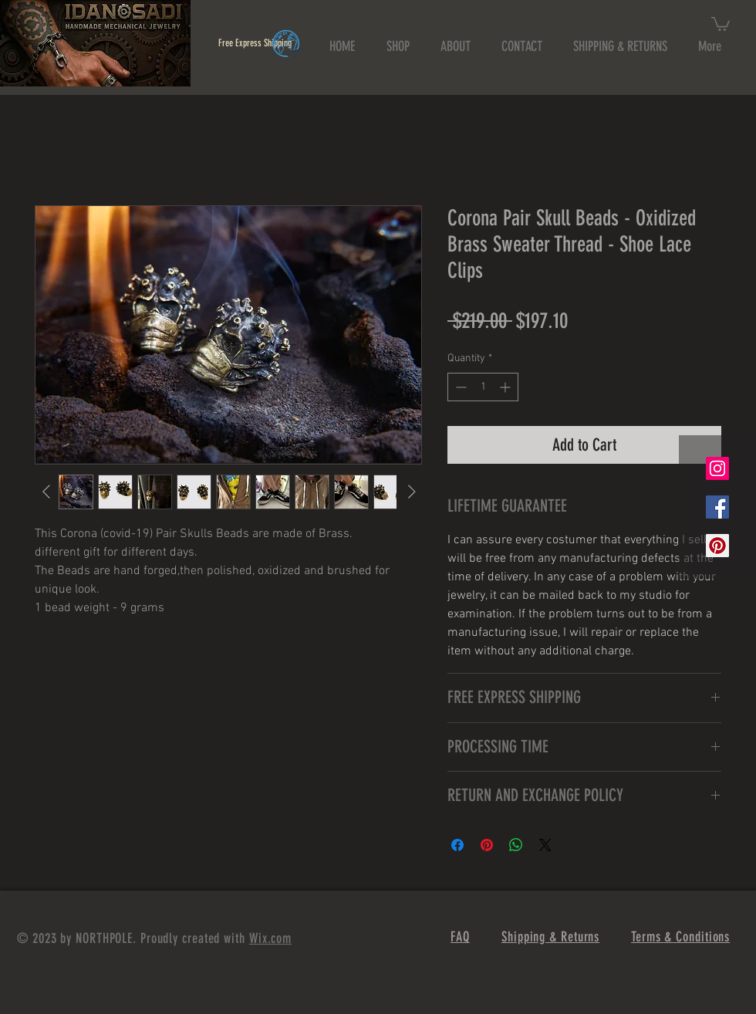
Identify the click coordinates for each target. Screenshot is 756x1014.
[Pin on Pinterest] (487, 845)
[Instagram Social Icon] (717, 468)
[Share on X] (545, 845)
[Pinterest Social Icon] (717, 545)
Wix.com (270, 938)
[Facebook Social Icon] (717, 507)
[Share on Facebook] (457, 845)
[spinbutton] (483, 387)
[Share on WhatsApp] (516, 845)
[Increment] (506, 387)
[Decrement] (459, 387)
